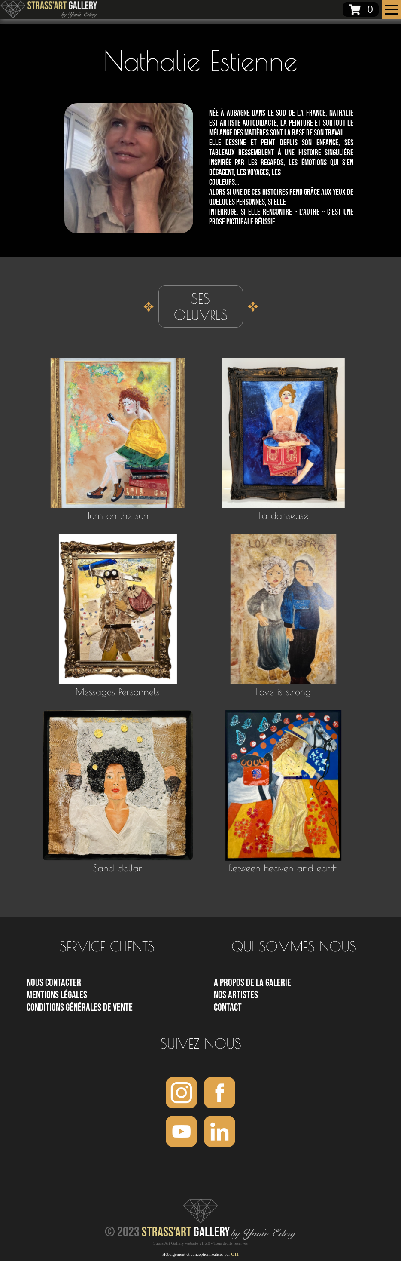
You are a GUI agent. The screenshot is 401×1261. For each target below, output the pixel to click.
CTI (235, 1254)
